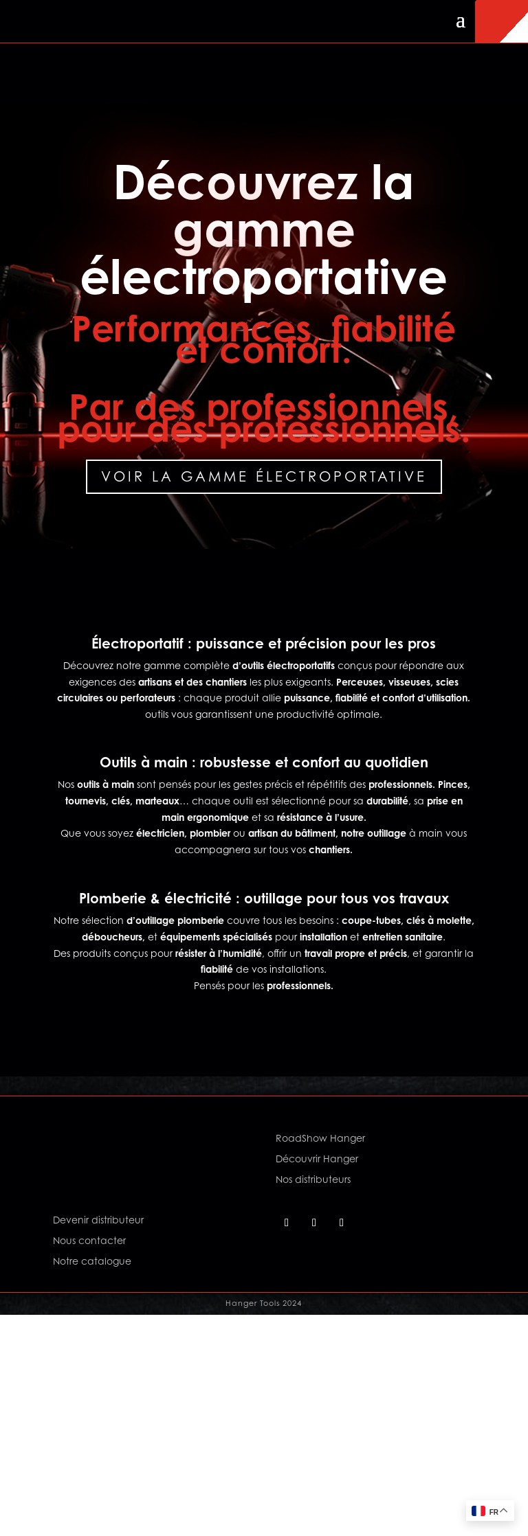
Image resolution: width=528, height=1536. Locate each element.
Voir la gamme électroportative (264, 476)
